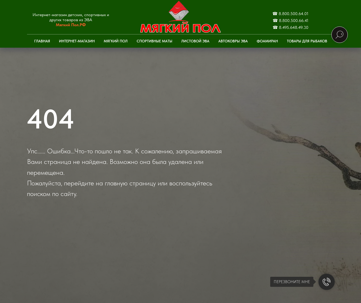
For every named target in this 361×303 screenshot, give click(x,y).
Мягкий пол (116, 41)
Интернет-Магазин (77, 41)
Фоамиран (267, 41)
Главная (42, 41)
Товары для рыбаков (307, 41)
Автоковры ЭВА (233, 41)
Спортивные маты (154, 41)
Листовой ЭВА (195, 41)
